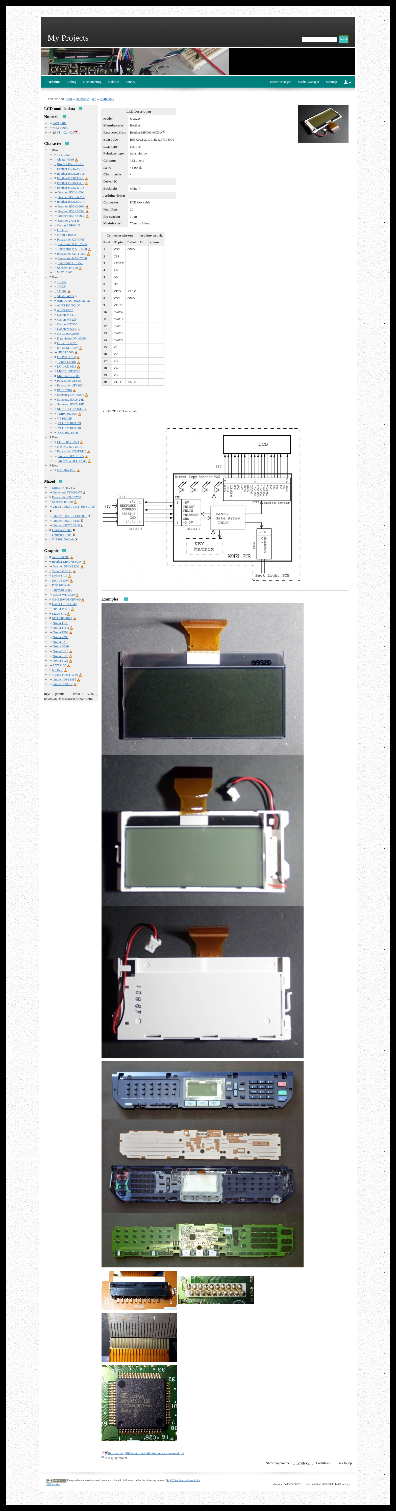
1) (164, 131)
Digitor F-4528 (62, 487)
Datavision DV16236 (71, 338)
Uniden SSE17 (62, 684)
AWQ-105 (59, 123)
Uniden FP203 (61, 530)
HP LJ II (62, 230)
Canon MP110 (67, 315)
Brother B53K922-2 (66, 566)
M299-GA (59, 613)
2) (139, 187)
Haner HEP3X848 (64, 604)
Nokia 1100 (60, 623)
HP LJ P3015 (61, 609)
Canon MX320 (67, 329)
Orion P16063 (66, 235)
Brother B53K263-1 (70, 169)
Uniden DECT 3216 (66, 525)
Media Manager (308, 82)
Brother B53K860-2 (71, 216)
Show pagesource (278, 1463)
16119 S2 (63, 155)
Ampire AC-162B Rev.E (73, 300)
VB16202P (64, 418)
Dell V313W (60, 580)
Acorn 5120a (60, 557)
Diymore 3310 (62, 590)
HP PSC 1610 (66, 357)
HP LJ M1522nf (68, 348)
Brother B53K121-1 (70, 164)
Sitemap (331, 82)
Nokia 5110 (60, 651)
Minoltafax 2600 (68, 376)
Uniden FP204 (61, 535)
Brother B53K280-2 (70, 173)
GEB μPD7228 (67, 343)
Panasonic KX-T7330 (71, 253)
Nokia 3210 (60, 642)
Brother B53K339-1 (70, 178)
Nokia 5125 (60, 660)
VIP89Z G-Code (63, 539)
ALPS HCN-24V (68, 305)
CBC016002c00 (68, 333)
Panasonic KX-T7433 (71, 451)
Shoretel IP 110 (67, 268)
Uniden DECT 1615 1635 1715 (74, 506)
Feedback (302, 1463)
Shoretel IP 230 (62, 502)
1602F (61, 286)
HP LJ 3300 (65, 352)
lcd (94, 99)
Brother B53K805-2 (71, 211)
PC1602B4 (64, 390)
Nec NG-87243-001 (70, 447)
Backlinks (323, 1463)
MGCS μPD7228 (68, 371)
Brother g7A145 (69, 220)
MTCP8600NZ (62, 618)
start (69, 99)
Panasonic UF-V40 (70, 263)
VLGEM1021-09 (69, 423)
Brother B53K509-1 (70, 201)
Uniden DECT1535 (71, 456)
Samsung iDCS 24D (70, 399)
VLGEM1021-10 (69, 428)
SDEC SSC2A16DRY (72, 409)
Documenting (92, 82)
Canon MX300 (67, 324)
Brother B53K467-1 (71, 197)
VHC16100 (64, 272)
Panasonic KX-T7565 (72, 244)
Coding (71, 82)
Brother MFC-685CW (67, 561)
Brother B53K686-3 (71, 206)
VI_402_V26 (65, 132)
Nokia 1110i (61, 628)
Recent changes (280, 82)
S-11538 (57, 670)
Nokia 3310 (61, 646)
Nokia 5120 (60, 656)
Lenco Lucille (67, 362)
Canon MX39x (62, 571)
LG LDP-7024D (68, 442)
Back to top (344, 1463)
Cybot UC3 (59, 576)
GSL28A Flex (66, 470)
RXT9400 (59, 665)
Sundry (130, 82)
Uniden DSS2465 (64, 679)
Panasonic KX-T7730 (72, 249)
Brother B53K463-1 (71, 192)
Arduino (53, 82)
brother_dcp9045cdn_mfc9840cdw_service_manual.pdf (146, 1453)
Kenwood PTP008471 (67, 492)
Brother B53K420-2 (70, 188)
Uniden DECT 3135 (66, 521)
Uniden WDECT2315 (72, 461)
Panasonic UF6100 (70, 385)
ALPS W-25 (65, 310)
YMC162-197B (67, 432)
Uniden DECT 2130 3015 (70, 516)
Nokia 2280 (60, 637)
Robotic (113, 82)
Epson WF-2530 (64, 594)
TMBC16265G (67, 413)
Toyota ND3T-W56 (65, 674)
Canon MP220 (67, 319)
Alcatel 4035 (65, 296)
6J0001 (62, 291)
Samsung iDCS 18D (70, 404)
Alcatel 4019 (65, 159)
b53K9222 (107, 99)
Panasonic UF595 (69, 380)
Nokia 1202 (60, 632)
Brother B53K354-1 (70, 183)
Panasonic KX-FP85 (71, 239)
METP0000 (60, 127)
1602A (61, 282)
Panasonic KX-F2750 (66, 497)
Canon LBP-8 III (68, 225)
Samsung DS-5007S (70, 395)
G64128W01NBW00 (66, 599)
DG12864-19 (61, 585)
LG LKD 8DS (66, 366)
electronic (82, 99)
